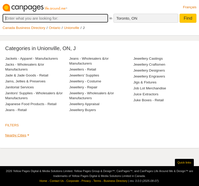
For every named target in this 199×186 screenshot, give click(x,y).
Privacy (86, 180)
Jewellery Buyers (82, 110)
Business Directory (115, 180)
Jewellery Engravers (149, 76)
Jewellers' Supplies (84, 75)
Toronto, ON (126, 18)
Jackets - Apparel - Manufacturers (31, 58)
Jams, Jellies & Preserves (25, 81)
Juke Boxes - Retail (148, 100)
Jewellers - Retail (82, 69)
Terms (97, 180)
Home (43, 180)
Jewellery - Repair (83, 87)
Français (189, 7)
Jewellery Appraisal (84, 104)
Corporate (72, 180)
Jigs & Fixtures (145, 82)
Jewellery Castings (148, 58)
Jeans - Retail (16, 110)
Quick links (184, 162)
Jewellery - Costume (85, 81)
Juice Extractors (146, 94)
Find (188, 18)
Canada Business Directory (24, 28)
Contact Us (57, 180)
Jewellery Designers (149, 70)
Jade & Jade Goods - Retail (26, 75)
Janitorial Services (19, 87)
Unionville (71, 28)
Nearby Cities (15, 135)
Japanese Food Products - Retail (30, 104)
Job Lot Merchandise (149, 88)
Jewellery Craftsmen (149, 64)
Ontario (55, 28)
